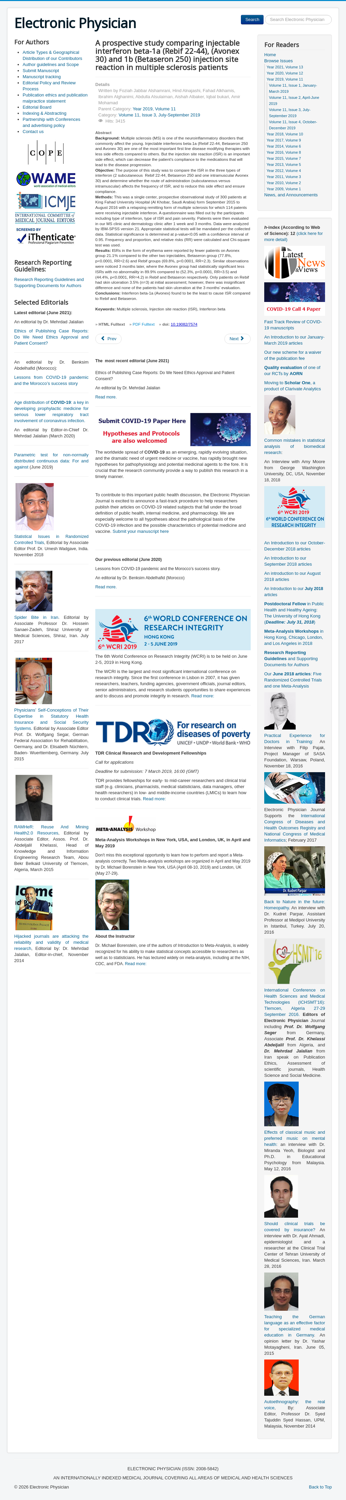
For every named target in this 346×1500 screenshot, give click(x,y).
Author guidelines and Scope (51, 64)
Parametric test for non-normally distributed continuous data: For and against (51, 461)
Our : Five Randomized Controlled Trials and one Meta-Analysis (293, 680)
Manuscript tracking (42, 76)
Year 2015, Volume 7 (284, 158)
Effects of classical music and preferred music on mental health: (294, 1138)
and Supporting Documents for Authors (291, 658)
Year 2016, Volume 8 (284, 152)
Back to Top (320, 1487)
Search (252, 19)
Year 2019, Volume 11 (154, 108)
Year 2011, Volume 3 (284, 177)
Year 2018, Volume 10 (285, 134)
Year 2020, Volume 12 (285, 73)
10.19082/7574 (184, 324)
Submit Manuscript (41, 70)
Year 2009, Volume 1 (284, 189)
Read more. (106, 397)
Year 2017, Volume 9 (284, 140)
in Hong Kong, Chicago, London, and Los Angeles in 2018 (293, 637)
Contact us (33, 131)
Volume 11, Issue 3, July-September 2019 (159, 114)
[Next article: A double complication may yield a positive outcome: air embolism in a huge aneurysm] (237, 339)
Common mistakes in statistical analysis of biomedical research (294, 446)
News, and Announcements (291, 194)
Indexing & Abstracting (44, 113)
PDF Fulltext (144, 324)
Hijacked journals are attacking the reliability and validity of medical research (51, 942)
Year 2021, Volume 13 (285, 67)
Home (270, 54)
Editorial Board (37, 107)
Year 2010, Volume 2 (284, 183)
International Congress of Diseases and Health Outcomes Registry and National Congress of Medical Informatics (294, 828)
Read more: (202, 695)
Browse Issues (278, 60)
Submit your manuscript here (141, 531)
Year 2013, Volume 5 (284, 164)
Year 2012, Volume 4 (284, 171)
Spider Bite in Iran (36, 617)
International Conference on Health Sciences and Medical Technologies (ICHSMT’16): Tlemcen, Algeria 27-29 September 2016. (294, 1002)
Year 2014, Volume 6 (284, 146)
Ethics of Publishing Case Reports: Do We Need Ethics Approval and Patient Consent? (51, 337)
